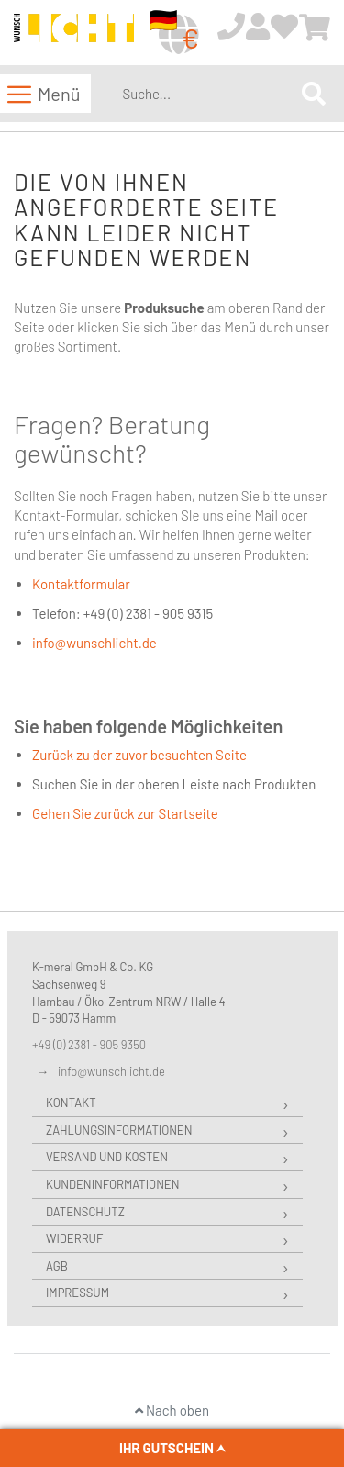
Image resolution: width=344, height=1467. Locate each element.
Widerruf (74, 1238)
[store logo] (74, 33)
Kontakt (71, 1102)
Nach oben (172, 1410)
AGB (57, 1266)
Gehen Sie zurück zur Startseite (125, 813)
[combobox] (208, 93)
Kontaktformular (81, 584)
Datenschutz (85, 1211)
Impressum (77, 1292)
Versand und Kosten (107, 1156)
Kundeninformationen (112, 1184)
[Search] (313, 93)
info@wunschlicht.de (94, 642)
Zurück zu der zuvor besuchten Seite (139, 754)
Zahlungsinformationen (119, 1130)
